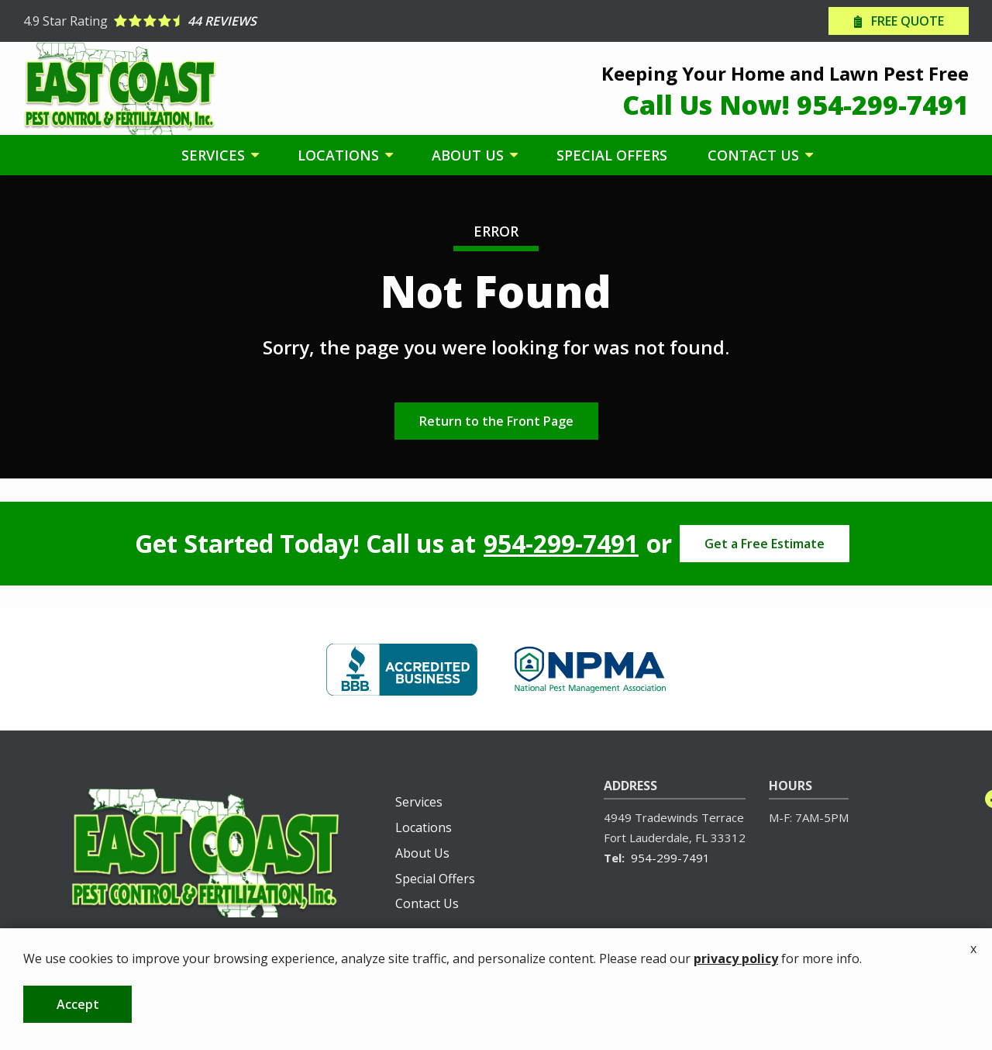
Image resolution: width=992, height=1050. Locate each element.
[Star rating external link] (259, 20)
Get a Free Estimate (764, 543)
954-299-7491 (561, 544)
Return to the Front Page (496, 421)
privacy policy (736, 998)
